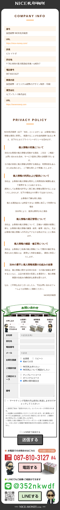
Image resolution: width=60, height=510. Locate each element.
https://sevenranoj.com (16, 104)
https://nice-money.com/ (16, 43)
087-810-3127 (12, 74)
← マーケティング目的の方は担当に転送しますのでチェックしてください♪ (30, 402)
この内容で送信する (30, 432)
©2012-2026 (30, 506)
